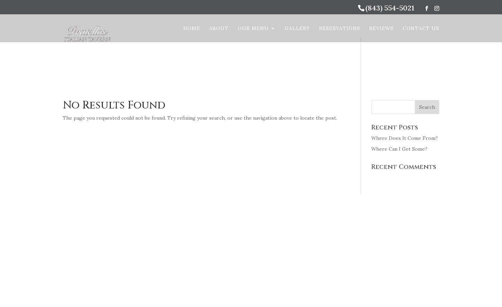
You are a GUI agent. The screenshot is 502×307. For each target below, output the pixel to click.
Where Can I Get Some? (399, 149)
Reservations (339, 28)
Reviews (381, 28)
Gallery (297, 28)
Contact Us (421, 28)
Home (191, 28)
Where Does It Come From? (404, 138)
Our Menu (253, 28)
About (219, 28)
